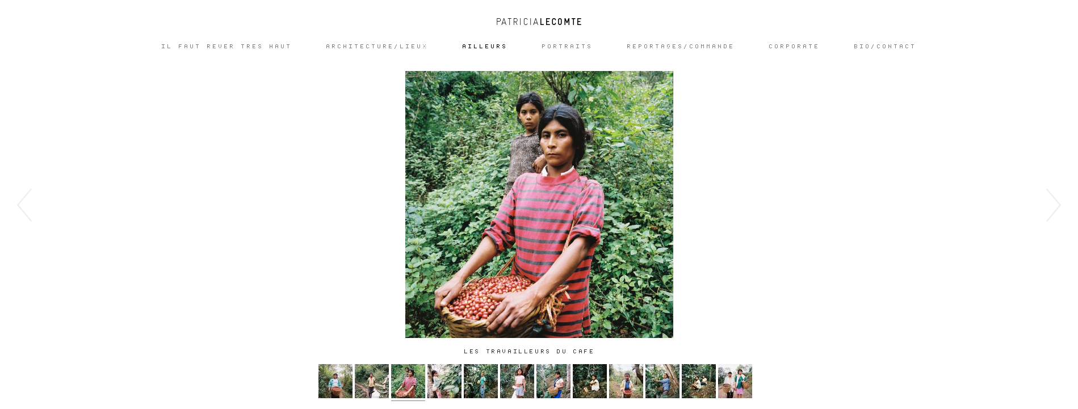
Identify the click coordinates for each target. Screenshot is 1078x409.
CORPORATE (794, 46)
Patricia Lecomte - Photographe (539, 21)
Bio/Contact (885, 46)
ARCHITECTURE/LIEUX (377, 46)
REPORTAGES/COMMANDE (681, 46)
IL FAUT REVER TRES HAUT (227, 46)
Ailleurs (485, 46)
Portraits (567, 46)
